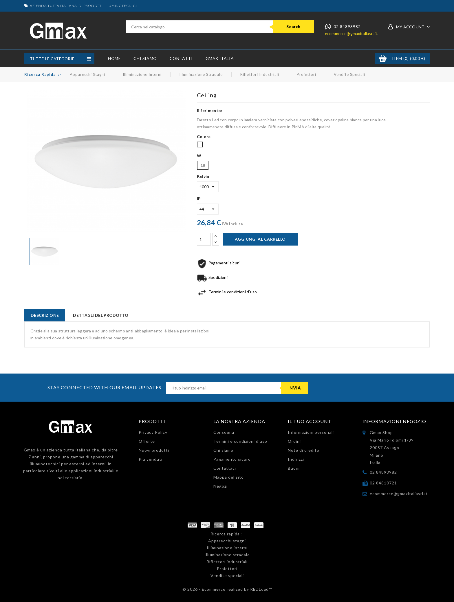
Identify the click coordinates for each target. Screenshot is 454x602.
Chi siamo (145, 58)
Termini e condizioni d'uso (240, 441)
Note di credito (303, 450)
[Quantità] (204, 239)
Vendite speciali (349, 74)
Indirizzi (296, 459)
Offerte (147, 441)
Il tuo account (310, 421)
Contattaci (224, 468)
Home (114, 58)
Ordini (294, 441)
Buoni (294, 468)
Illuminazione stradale (201, 74)
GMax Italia (220, 58)
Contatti (181, 58)
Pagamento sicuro (232, 459)
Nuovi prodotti (154, 450)
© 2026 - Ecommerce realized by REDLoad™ (227, 589)
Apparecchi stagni (87, 74)
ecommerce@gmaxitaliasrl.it (351, 33)
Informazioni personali (311, 432)
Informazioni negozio (394, 421)
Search (293, 26)
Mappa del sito (228, 477)
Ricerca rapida (40, 74)
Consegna (223, 432)
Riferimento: (209, 110)
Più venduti (150, 459)
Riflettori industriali (259, 74)
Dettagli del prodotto (100, 315)
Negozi (220, 486)
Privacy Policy (153, 432)
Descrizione (45, 315)
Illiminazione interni (142, 74)
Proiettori (306, 74)
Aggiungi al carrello (260, 239)
